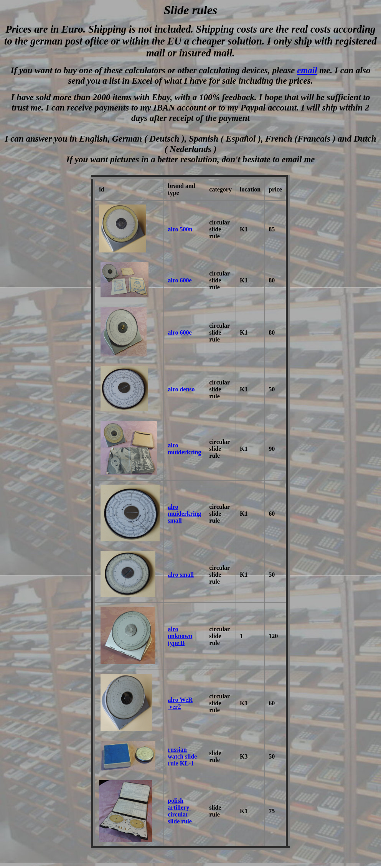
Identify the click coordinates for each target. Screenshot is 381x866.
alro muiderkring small (184, 513)
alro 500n (180, 229)
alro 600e (179, 280)
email (307, 70)
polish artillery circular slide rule (180, 811)
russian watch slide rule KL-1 (182, 756)
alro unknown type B (180, 636)
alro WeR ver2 (180, 703)
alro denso (181, 389)
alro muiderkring (184, 448)
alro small (181, 574)
